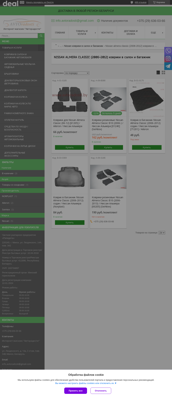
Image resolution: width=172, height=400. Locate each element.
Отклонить (101, 390)
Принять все (76, 390)
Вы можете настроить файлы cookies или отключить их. (84, 383)
